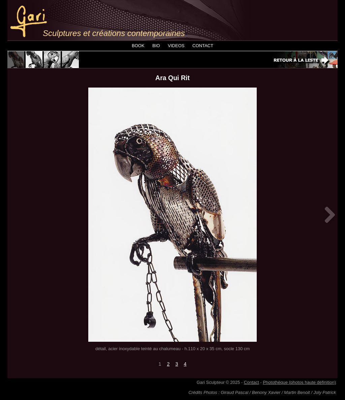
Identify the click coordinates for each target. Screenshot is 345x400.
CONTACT (202, 45)
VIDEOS (176, 45)
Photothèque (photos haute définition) (299, 382)
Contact (251, 382)
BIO (156, 45)
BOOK (138, 45)
